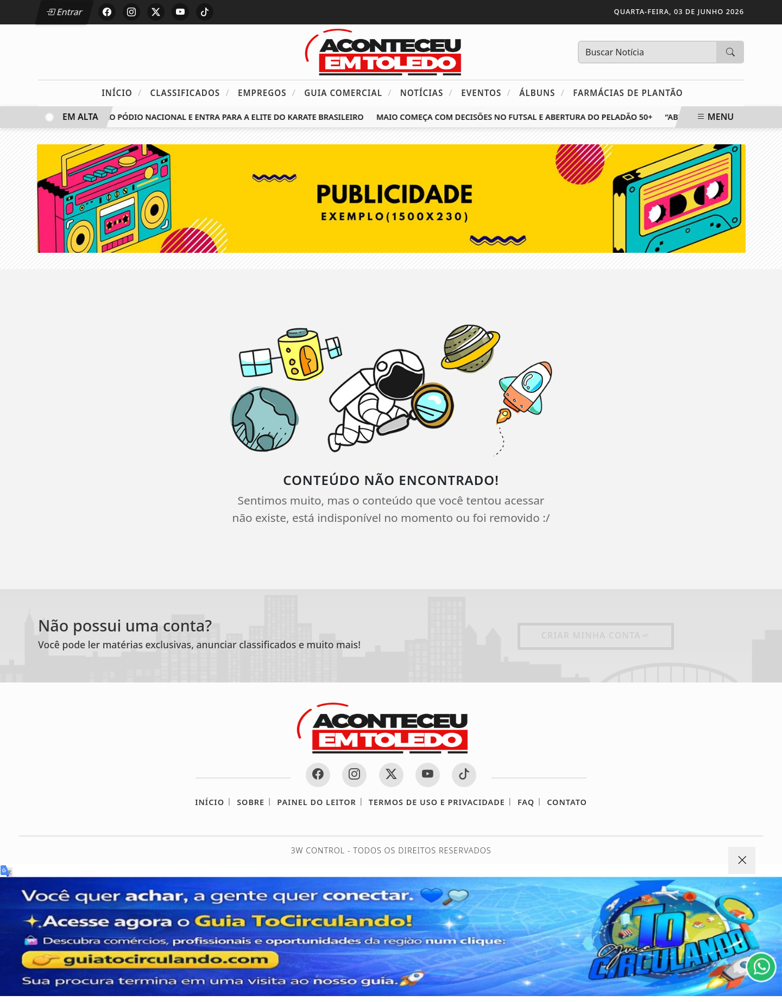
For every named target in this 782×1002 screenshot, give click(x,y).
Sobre (250, 802)
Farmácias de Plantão (628, 92)
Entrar (64, 12)
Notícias (426, 92)
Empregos (267, 92)
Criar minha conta (595, 635)
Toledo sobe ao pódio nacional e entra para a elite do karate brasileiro (209, 117)
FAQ (526, 802)
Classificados (190, 92)
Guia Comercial (348, 92)
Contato (567, 802)
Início (122, 92)
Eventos (486, 92)
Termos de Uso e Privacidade (437, 802)
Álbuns (542, 92)
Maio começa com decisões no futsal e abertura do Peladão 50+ (517, 117)
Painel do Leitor (316, 802)
